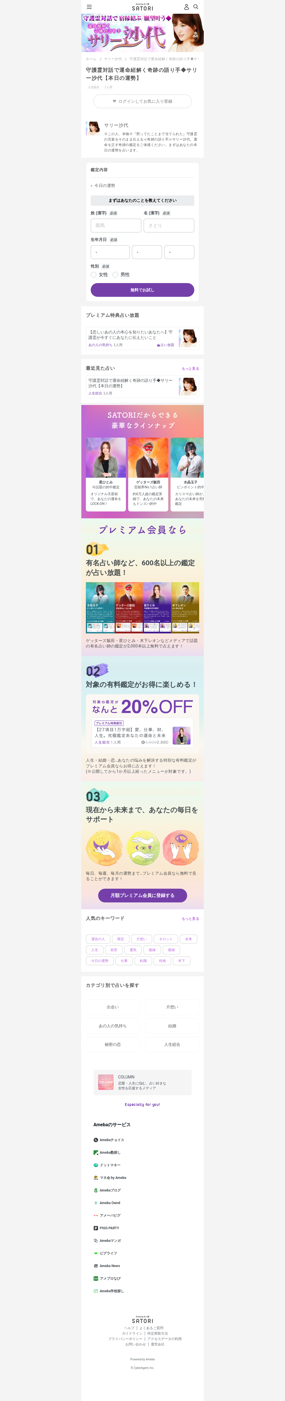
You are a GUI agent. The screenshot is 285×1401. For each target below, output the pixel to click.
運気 (133, 950)
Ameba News (109, 1266)
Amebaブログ (110, 1190)
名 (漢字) (151, 213)
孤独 (171, 950)
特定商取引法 (157, 1333)
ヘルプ (129, 1328)
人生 (94, 950)
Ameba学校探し (111, 1291)
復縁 (152, 950)
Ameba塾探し (110, 1152)
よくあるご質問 (151, 1328)
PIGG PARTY (109, 1228)
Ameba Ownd (109, 1203)
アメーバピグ (109, 1215)
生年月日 (99, 239)
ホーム (91, 59)
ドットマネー (109, 1165)
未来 (188, 939)
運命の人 (98, 939)
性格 (162, 961)
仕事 (124, 961)
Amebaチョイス (111, 1140)
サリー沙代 (113, 59)
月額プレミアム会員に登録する (142, 895)
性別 (95, 266)
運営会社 (158, 1344)
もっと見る (190, 369)
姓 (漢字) (98, 213)
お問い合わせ (135, 1344)
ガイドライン (132, 1333)
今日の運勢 (99, 961)
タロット (166, 939)
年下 (181, 961)
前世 (113, 950)
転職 (143, 961)
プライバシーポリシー (125, 1339)
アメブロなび (109, 1278)
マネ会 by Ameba (112, 1177)
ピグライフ (108, 1253)
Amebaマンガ (110, 1240)
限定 (120, 939)
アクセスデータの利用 (164, 1339)
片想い (141, 939)
